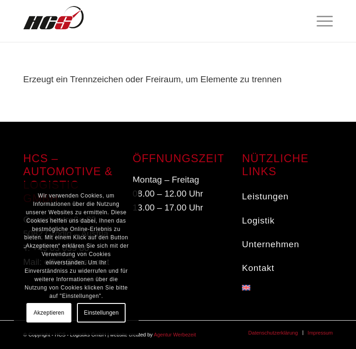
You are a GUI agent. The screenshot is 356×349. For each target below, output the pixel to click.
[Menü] (320, 21)
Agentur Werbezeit (175, 334)
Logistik (258, 220)
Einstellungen (101, 312)
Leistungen (265, 196)
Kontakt (258, 268)
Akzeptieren (49, 312)
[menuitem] (320, 21)
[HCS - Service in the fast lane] (53, 21)
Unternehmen (270, 244)
